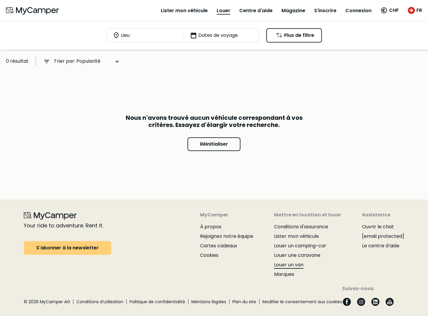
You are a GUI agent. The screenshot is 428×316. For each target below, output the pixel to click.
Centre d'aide (256, 10)
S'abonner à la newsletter (67, 247)
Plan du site (244, 302)
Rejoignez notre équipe (226, 236)
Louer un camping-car (300, 245)
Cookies (209, 255)
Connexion (358, 10)
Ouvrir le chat (378, 226)
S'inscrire (325, 10)
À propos (210, 226)
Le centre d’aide (380, 245)
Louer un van (288, 264)
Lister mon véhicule (184, 10)
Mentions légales (208, 302)
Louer (223, 10)
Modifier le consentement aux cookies (302, 302)
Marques (284, 274)
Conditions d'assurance (301, 226)
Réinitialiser (214, 144)
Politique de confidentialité (157, 302)
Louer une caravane (297, 255)
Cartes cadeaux (218, 245)
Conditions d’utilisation (99, 302)
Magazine (293, 10)
